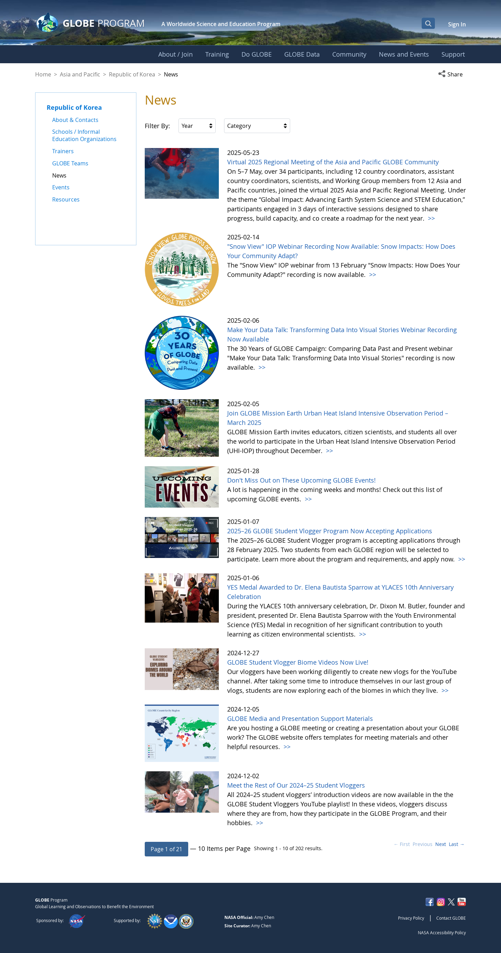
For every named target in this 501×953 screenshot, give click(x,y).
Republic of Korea (132, 74)
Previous (422, 844)
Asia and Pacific (80, 74)
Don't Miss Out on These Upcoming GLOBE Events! (301, 480)
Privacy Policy (411, 918)
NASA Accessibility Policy (442, 932)
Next (440, 844)
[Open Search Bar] (428, 23)
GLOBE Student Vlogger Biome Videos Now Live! (297, 662)
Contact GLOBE (451, 918)
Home (43, 74)
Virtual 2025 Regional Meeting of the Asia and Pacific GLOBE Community (333, 162)
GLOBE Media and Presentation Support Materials (300, 718)
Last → (456, 844)
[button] (452, 74)
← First (401, 844)
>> (430, 218)
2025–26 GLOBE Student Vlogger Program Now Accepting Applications (329, 531)
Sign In (457, 24)
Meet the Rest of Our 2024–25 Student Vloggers (296, 785)
